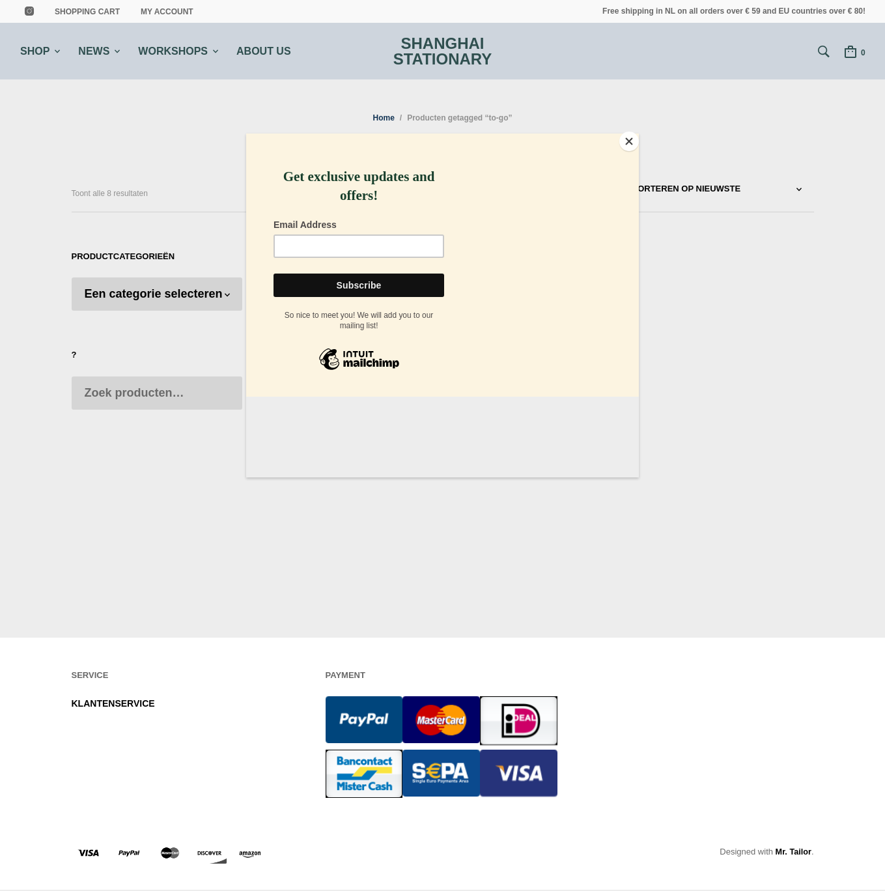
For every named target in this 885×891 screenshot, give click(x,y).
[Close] (635, 137)
